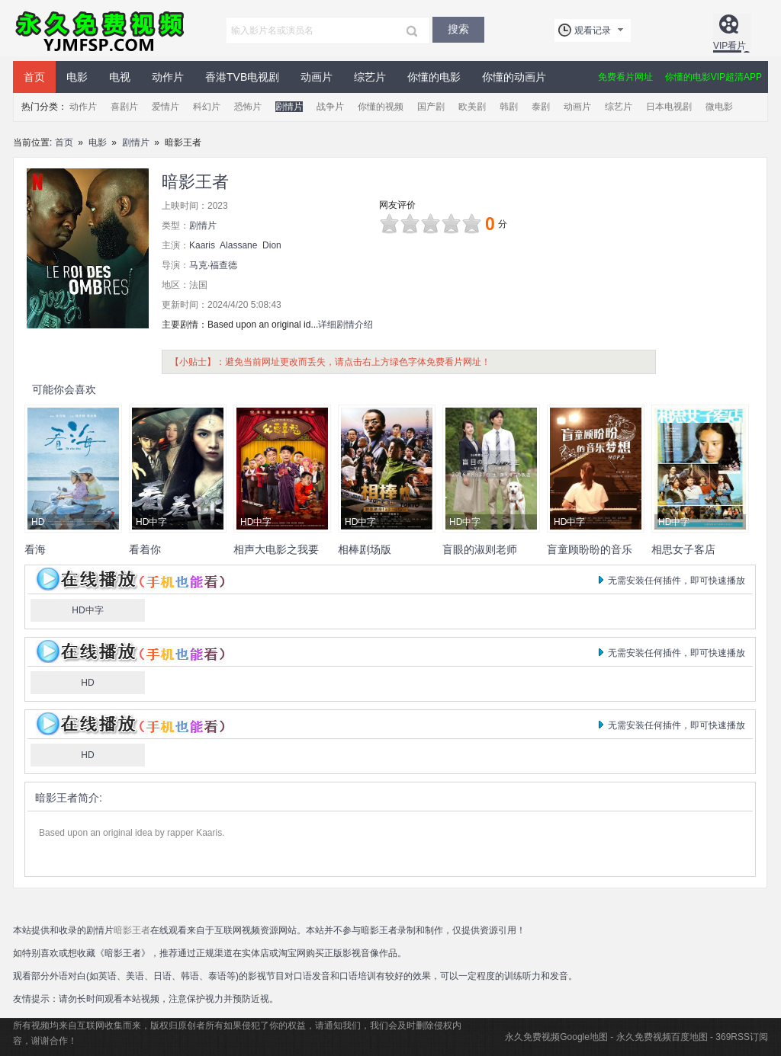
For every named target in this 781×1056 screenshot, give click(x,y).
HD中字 (87, 610)
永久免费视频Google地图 (556, 1037)
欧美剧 (472, 106)
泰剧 (541, 106)
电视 (119, 77)
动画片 (317, 77)
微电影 (719, 106)
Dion (271, 245)
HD (87, 682)
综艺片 (370, 77)
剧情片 (289, 106)
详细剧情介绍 (345, 324)
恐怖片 (248, 106)
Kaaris (202, 245)
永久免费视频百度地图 (662, 1037)
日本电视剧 (669, 106)
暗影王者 (56, 798)
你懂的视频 (380, 106)
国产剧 (431, 106)
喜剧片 (124, 106)
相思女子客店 (683, 549)
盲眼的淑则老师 (479, 549)
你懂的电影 (434, 77)
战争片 (330, 106)
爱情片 (165, 106)
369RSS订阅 (741, 1037)
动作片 (168, 77)
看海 (35, 549)
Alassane (238, 245)
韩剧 (509, 106)
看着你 (145, 549)
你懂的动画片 (514, 77)
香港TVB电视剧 (242, 77)
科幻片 (206, 106)
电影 (77, 77)
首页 (34, 77)
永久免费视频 (100, 30)
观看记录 (592, 30)
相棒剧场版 (364, 549)
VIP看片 (729, 45)
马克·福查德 (213, 265)
